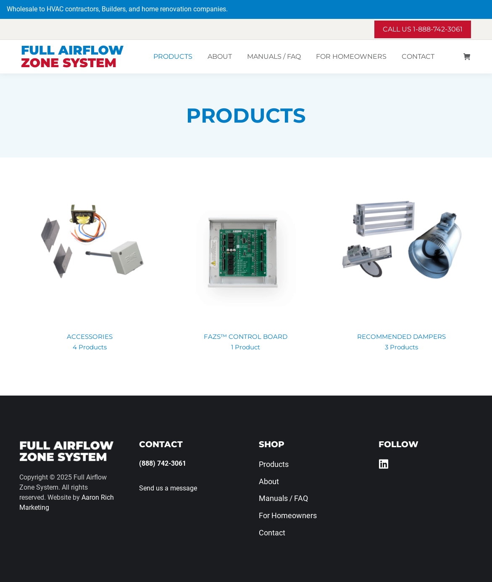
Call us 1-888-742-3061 (423, 29)
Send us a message (168, 488)
